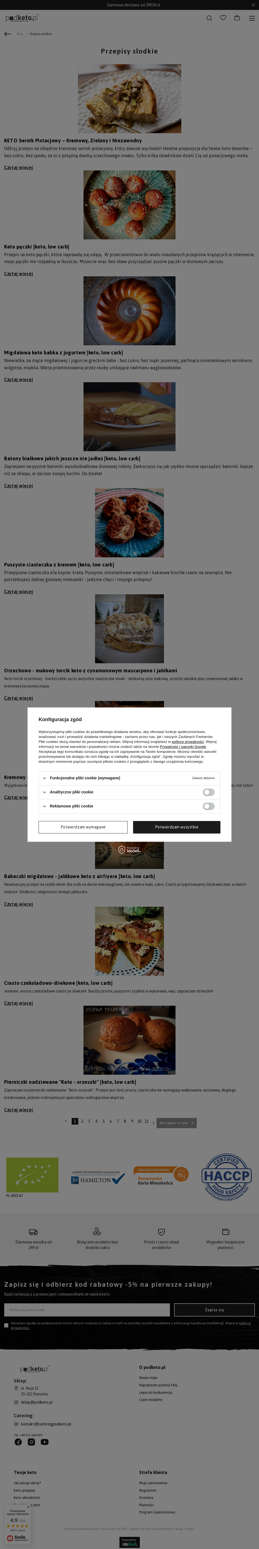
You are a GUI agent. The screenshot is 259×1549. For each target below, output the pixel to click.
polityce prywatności (188, 742)
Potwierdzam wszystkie (177, 827)
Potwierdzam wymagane (83, 827)
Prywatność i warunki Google (183, 747)
